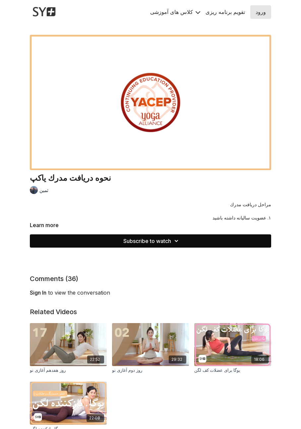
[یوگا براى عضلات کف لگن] (232, 370)
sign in (38, 292)
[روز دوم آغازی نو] (150, 370)
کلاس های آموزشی (175, 12)
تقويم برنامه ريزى (225, 12)
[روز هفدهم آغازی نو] (68, 370)
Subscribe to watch (151, 241)
